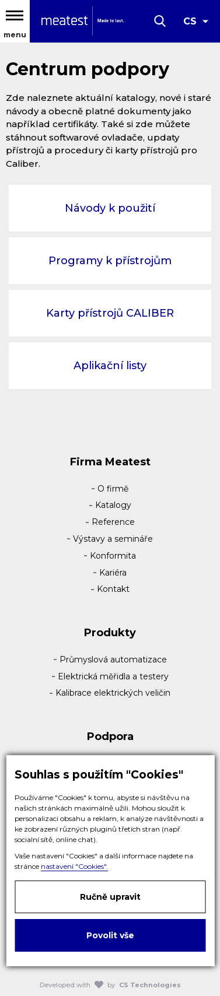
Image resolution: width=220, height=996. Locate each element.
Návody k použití (110, 208)
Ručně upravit (110, 897)
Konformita (113, 555)
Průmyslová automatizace (113, 659)
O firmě (112, 488)
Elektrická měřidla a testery (113, 676)
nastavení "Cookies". (74, 866)
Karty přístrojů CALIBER (110, 313)
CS (190, 21)
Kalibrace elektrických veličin (112, 693)
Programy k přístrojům (110, 260)
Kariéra (113, 572)
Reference (113, 522)
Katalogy (113, 505)
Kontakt (113, 589)
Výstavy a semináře (113, 539)
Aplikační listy (110, 365)
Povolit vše (110, 935)
